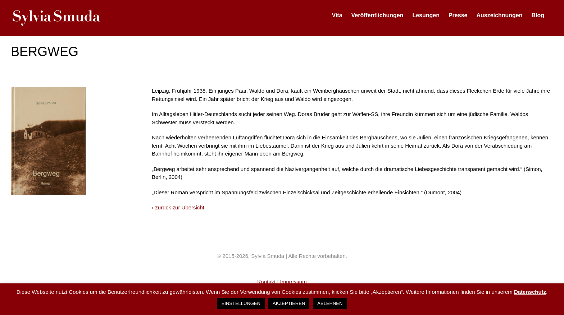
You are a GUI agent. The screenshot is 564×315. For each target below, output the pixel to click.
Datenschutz (530, 292)
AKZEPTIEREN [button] (289, 303)
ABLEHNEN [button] (329, 303)
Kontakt (267, 282)
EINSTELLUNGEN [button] (241, 303)
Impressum (293, 282)
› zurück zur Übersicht (178, 207)
